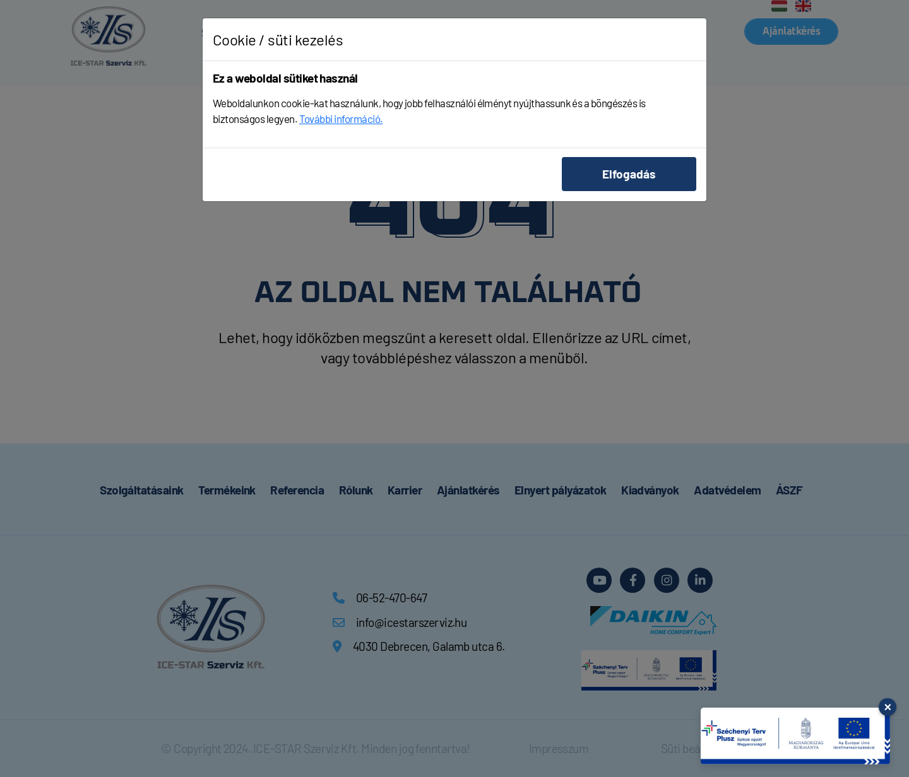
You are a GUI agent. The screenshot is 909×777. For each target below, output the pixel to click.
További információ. (341, 118)
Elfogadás (629, 173)
